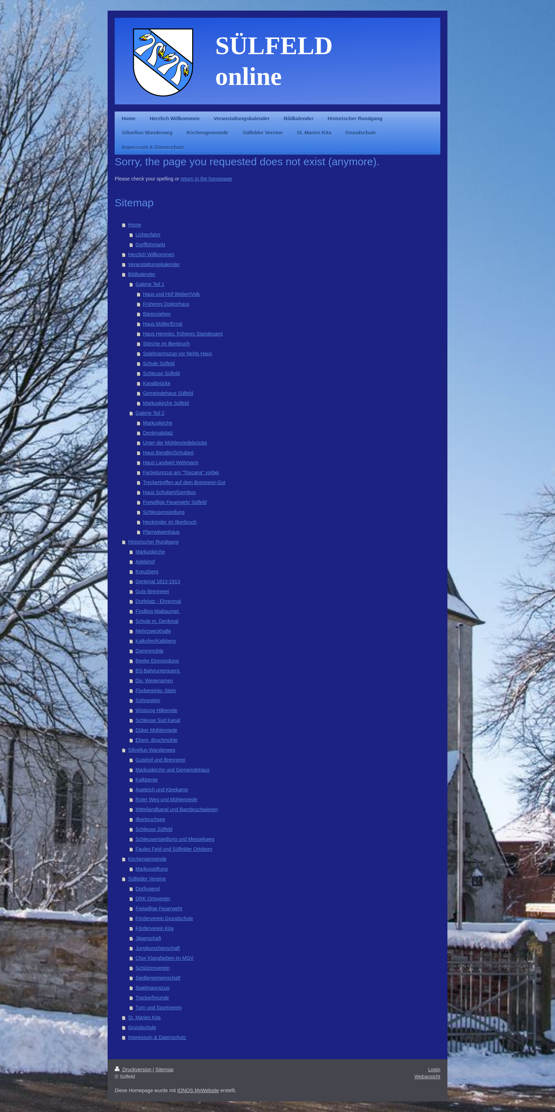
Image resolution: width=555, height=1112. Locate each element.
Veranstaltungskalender (154, 264)
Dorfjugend (148, 889)
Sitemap (164, 1069)
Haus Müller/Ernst (162, 324)
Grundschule (142, 1027)
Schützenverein (153, 968)
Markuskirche (157, 423)
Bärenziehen (157, 314)
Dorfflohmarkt (150, 244)
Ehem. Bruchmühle (157, 740)
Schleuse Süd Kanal (158, 720)
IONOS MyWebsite (198, 1090)
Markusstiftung (152, 869)
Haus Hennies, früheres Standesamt (183, 334)
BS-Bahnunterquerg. (158, 670)
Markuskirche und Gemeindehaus (173, 770)
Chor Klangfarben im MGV (165, 958)
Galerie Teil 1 (150, 284)
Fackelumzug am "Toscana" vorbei (181, 472)
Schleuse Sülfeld (161, 373)
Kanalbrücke (157, 383)
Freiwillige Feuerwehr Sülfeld (175, 502)
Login (434, 1069)
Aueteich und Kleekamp (162, 789)
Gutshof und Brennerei (160, 760)
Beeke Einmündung (157, 661)
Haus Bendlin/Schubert (168, 452)
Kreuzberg (147, 571)
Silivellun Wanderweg (151, 750)
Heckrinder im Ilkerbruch (170, 522)
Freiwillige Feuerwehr (159, 908)
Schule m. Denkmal (157, 621)
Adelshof (145, 561)
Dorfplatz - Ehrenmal (158, 601)
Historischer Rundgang (153, 542)
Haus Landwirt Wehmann (171, 462)
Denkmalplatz (158, 433)
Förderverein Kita (154, 928)
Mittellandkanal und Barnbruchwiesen (177, 809)
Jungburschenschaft (158, 948)
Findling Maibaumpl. (158, 611)
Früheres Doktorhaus (166, 304)
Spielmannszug (153, 988)
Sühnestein (148, 700)
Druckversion (134, 1069)
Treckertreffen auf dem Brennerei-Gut (184, 482)
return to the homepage (206, 179)
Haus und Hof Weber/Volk (171, 294)
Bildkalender (141, 274)
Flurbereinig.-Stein (156, 690)
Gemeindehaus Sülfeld (168, 393)
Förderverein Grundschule (164, 918)
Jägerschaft (148, 938)
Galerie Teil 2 (150, 413)
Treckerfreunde (152, 998)
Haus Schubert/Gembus (169, 492)
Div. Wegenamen (154, 680)
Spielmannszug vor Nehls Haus (177, 353)
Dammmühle (150, 651)
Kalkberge (147, 780)
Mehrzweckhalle (153, 631)
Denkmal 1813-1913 (158, 581)
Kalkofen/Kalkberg (156, 641)
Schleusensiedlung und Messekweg (175, 839)
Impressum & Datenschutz (157, 1037)
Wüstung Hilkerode (156, 710)
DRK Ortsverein (153, 898)
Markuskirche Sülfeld (166, 403)
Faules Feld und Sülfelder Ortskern (174, 849)
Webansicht (427, 1076)
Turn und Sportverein (159, 1007)
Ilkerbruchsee (150, 819)
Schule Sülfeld (159, 363)
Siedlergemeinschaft (158, 978)
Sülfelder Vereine (147, 879)
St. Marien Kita (144, 1017)
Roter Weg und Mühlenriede (167, 799)
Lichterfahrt (148, 234)
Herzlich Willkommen (151, 254)
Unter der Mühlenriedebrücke (175, 443)
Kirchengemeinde (147, 859)
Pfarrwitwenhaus (161, 532)
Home (134, 225)
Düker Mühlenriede (156, 730)
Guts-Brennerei (152, 591)
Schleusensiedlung (164, 512)
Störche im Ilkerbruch (166, 343)
